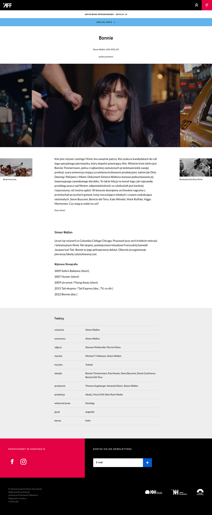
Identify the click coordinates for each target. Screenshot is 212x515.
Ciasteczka (13, 501)
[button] (205, 105)
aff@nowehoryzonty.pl (19, 492)
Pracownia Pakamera (28, 495)
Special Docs (104, 22)
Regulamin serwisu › (17, 498)
